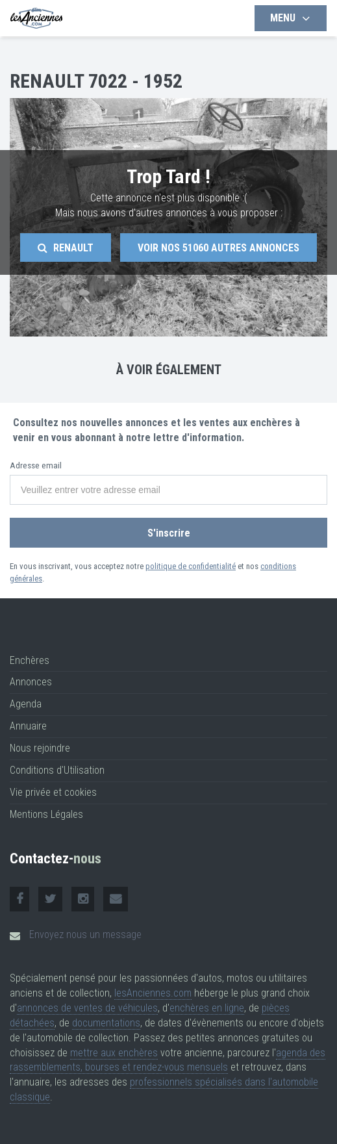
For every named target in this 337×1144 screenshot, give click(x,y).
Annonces (31, 682)
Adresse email (36, 465)
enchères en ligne (206, 1008)
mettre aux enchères (114, 1053)
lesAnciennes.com (153, 993)
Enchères (29, 660)
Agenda (26, 704)
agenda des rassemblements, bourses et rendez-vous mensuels (167, 1060)
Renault (66, 248)
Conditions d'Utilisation (57, 770)
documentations (106, 1023)
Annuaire (28, 726)
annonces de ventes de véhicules (87, 1008)
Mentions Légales (46, 814)
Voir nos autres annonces (218, 248)
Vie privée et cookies (53, 792)
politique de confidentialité (190, 566)
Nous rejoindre (40, 748)
